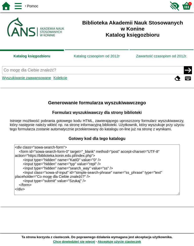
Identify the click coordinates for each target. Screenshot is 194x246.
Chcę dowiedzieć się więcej (74, 241)
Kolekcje (60, 78)
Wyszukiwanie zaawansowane (26, 78)
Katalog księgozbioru (32, 56)
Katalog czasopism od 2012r (97, 56)
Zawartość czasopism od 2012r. (161, 56)
